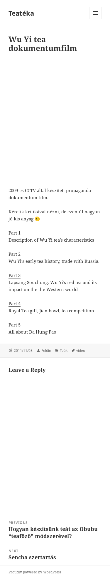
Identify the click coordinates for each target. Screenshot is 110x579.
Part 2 (15, 254)
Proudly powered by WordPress (35, 572)
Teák (63, 350)
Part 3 (15, 275)
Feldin (46, 350)
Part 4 (15, 303)
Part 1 (15, 233)
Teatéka (21, 13)
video (80, 350)
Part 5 (15, 325)
